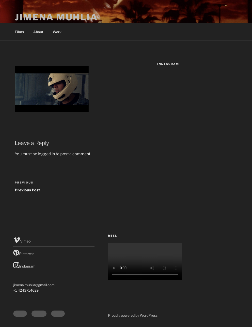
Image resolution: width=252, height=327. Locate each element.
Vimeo (22, 240)
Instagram (24, 265)
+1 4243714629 (26, 290)
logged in (46, 154)
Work (57, 32)
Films (19, 32)
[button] (52, 89)
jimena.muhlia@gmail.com (34, 285)
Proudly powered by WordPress (133, 315)
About (38, 32)
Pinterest (23, 252)
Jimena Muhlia (56, 17)
